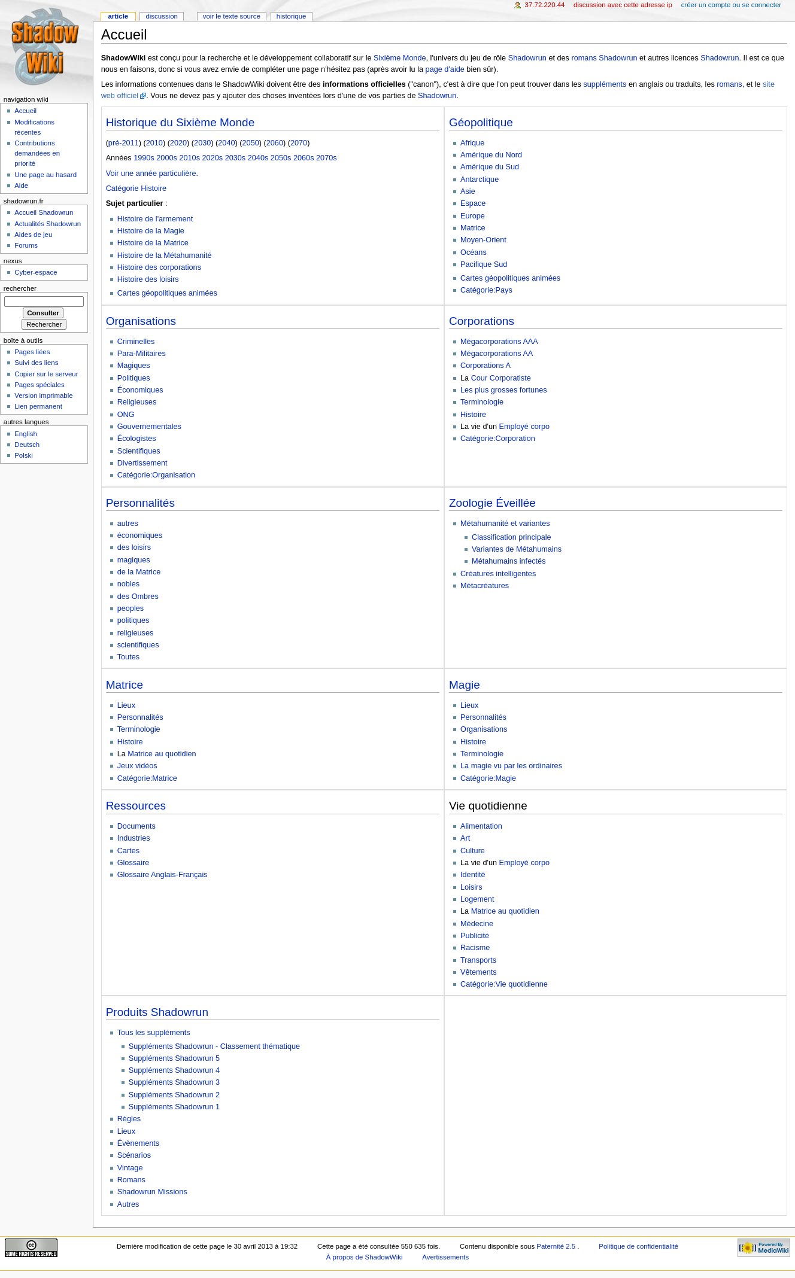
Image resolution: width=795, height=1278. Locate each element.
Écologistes (136, 438)
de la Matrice (139, 572)
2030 (202, 143)
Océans (473, 252)
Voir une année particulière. (152, 173)
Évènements (138, 1143)
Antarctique (479, 179)
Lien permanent (38, 406)
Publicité (474, 936)
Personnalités (140, 503)
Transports (478, 960)
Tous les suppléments (153, 1033)
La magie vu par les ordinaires (511, 766)
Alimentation (481, 826)
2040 (226, 143)
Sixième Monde (400, 58)
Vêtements (478, 972)
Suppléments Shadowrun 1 (174, 1107)
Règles (129, 1119)
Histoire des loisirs (148, 279)
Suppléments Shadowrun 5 (174, 1058)
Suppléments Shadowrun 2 (174, 1095)
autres (127, 523)
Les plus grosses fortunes (503, 390)
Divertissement (142, 463)
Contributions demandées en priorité (37, 153)
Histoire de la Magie (150, 231)
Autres (128, 1204)
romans (729, 84)
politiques (133, 620)
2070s (326, 158)
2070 (298, 143)
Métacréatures (484, 586)
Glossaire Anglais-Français (162, 875)
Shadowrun (527, 58)
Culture (472, 851)
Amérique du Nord (491, 155)
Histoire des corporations (159, 267)
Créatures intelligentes (498, 574)
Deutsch (27, 444)
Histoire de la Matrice (153, 243)
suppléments (604, 84)
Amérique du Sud (489, 167)
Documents (136, 826)
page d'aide (445, 69)
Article (118, 16)
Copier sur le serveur (46, 374)
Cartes (128, 851)
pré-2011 (123, 143)
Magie (464, 684)
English (25, 433)
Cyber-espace (35, 272)
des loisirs (134, 547)
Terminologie (481, 402)
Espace (473, 203)
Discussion (161, 16)
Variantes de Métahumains (517, 549)
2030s (235, 158)
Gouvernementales (149, 426)
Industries (133, 838)
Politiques (133, 378)
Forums (26, 245)
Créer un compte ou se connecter (731, 4)
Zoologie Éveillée (492, 503)
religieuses (135, 633)
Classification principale (511, 537)
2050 (250, 143)
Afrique (472, 143)
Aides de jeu (33, 234)
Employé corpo (524, 426)
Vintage (130, 1168)
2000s (166, 158)
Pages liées (32, 351)
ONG (126, 414)
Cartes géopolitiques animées (167, 293)
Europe (472, 216)
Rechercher (20, 288)
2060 (274, 143)
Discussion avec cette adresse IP (623, 4)
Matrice (473, 228)
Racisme (475, 948)
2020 (178, 143)
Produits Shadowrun (157, 1012)
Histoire (473, 414)
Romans (131, 1180)
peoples (130, 608)
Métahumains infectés (508, 561)
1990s (143, 158)
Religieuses (137, 402)
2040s (258, 158)
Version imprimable (43, 395)
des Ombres (138, 596)
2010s (189, 158)
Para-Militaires (141, 353)
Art (465, 838)
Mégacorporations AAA (499, 341)
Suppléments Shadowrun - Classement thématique (214, 1046)
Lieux (126, 705)
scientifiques (138, 645)
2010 (154, 143)
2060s (303, 158)
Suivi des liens (36, 362)
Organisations (141, 321)
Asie (467, 191)
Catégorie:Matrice (147, 778)
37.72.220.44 (545, 4)
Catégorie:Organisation (156, 475)
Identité (473, 875)
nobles (128, 584)
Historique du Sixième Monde (180, 122)
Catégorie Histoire (136, 188)
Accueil (25, 110)
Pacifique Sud (483, 264)
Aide (21, 185)
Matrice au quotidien (162, 754)
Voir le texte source (231, 16)
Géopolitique (481, 122)
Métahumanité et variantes (505, 523)
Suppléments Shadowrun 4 (174, 1070)
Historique (292, 16)
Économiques (140, 390)
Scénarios (134, 1155)
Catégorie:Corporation (497, 438)
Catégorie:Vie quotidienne (504, 984)
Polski (23, 455)
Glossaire (133, 863)
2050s (281, 158)
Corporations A (485, 365)
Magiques (133, 365)
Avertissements (445, 1257)
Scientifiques (138, 451)
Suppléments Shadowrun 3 (174, 1082)
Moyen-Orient (483, 240)
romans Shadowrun (604, 58)
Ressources (136, 805)
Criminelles (136, 341)
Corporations (481, 321)
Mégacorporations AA (496, 353)
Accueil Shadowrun (43, 212)
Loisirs (471, 887)
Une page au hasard (45, 174)
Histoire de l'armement (155, 219)
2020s (212, 158)
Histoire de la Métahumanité (164, 255)
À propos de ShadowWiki (364, 1257)
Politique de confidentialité (638, 1246)
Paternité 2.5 (556, 1246)
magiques (133, 560)
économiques (139, 535)
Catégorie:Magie (488, 778)
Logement (477, 899)
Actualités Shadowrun (47, 223)
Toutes (128, 657)
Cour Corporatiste (501, 378)
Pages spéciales (39, 384)
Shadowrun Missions (152, 1192)
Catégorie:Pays (486, 290)
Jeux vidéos (137, 766)
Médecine (476, 924)
